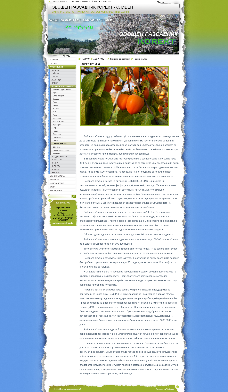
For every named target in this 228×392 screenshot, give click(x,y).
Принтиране (106, 1)
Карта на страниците (81, 1)
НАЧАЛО (86, 59)
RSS (95, 1)
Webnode (170, 389)
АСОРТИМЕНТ (99, 59)
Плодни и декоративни (120, 59)
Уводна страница (59, 1)
